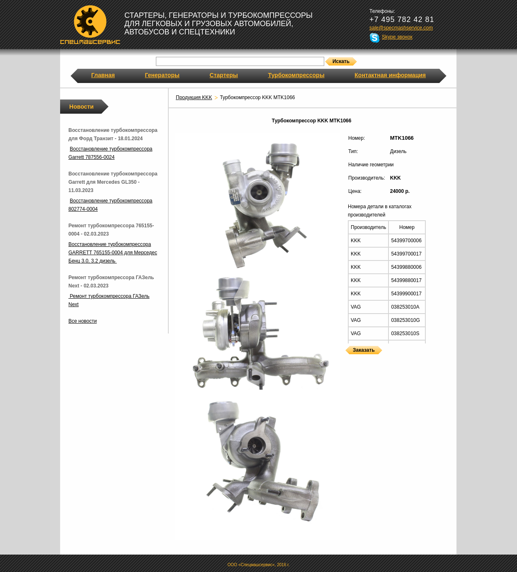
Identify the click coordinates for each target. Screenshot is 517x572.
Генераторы (162, 75)
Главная (103, 75)
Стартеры (224, 75)
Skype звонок (397, 37)
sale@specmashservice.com (401, 28)
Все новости (82, 321)
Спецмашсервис (90, 24)
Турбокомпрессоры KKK (347, 359)
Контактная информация (390, 75)
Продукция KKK (194, 97)
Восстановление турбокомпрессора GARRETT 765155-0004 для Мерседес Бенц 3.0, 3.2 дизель (112, 252)
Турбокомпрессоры (296, 75)
